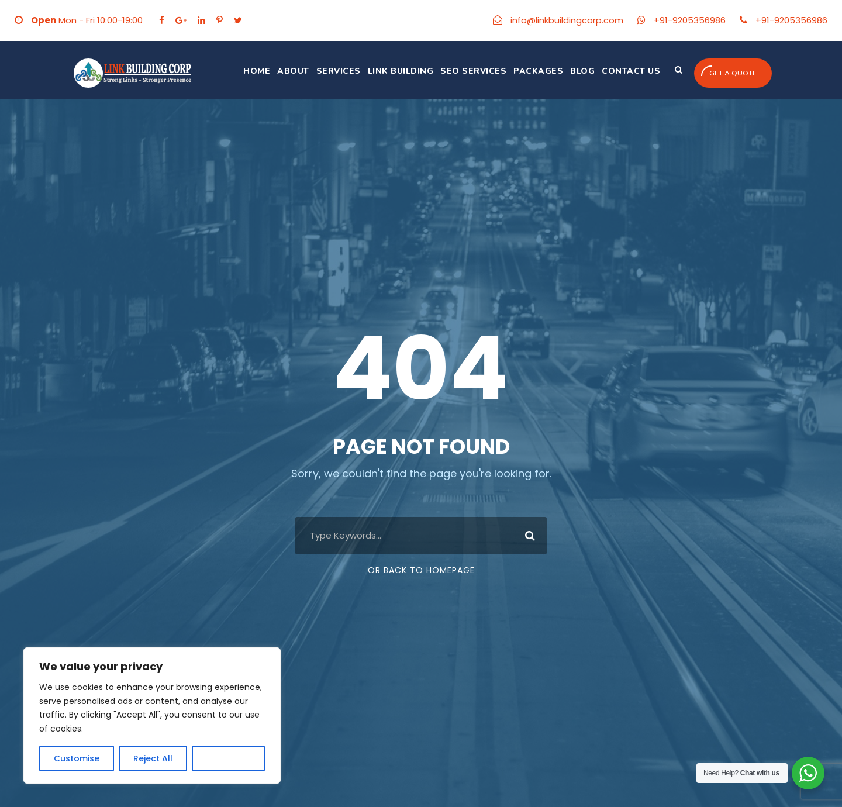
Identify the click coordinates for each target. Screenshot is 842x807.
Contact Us (631, 71)
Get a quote (729, 71)
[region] (152, 715)
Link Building (401, 71)
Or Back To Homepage (421, 570)
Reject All (152, 758)
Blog (582, 71)
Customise (76, 758)
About (293, 71)
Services (338, 71)
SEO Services (473, 71)
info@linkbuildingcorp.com (566, 20)
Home (256, 71)
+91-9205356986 (690, 20)
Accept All (228, 758)
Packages (538, 71)
